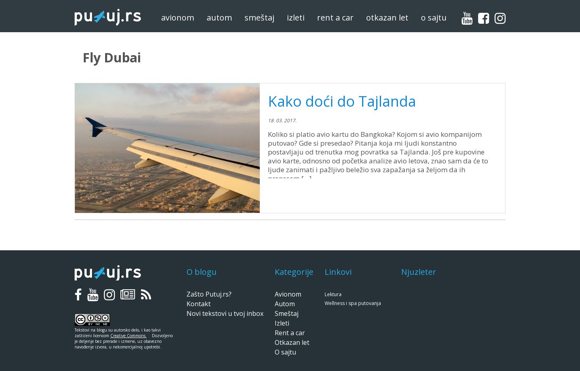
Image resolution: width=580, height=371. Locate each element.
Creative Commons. (128, 335)
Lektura (333, 294)
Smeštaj (259, 17)
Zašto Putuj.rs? (209, 294)
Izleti (295, 17)
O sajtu (434, 17)
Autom (219, 17)
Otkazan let (387, 17)
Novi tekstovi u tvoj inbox (224, 313)
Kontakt (198, 303)
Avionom (177, 17)
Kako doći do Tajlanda (342, 101)
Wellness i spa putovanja (353, 303)
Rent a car (335, 17)
